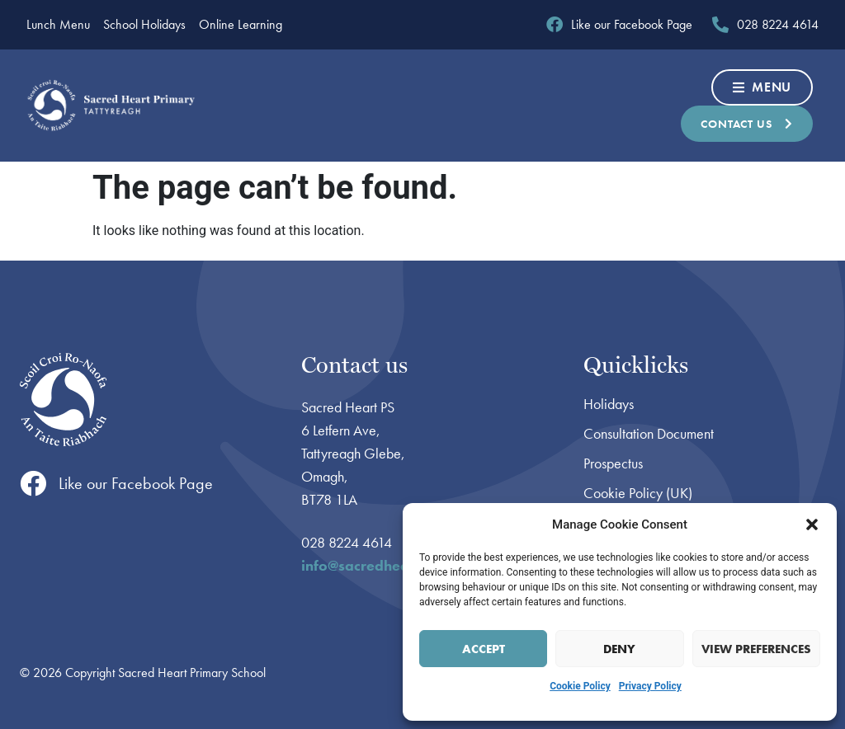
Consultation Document (648, 434)
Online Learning (240, 24)
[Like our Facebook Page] (33, 483)
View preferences (756, 649)
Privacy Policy (650, 686)
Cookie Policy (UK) (637, 493)
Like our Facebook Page (136, 483)
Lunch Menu (58, 24)
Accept (483, 649)
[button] (812, 524)
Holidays (608, 404)
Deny (619, 649)
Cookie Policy (580, 686)
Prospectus (613, 463)
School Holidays (144, 24)
